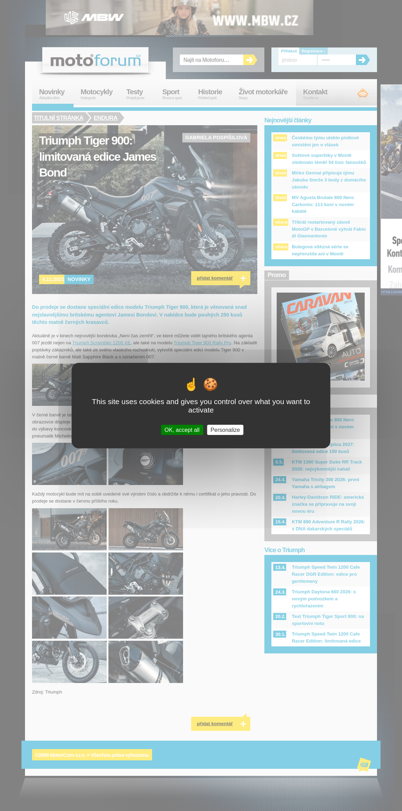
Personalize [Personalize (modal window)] (225, 430)
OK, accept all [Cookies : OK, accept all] (182, 430)
